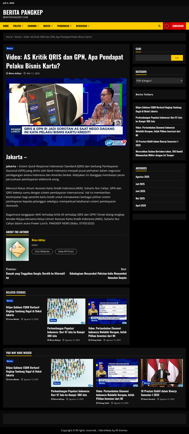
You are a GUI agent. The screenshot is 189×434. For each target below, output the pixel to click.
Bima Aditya (15, 73)
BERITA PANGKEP (23, 12)
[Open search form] (159, 26)
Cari (138, 49)
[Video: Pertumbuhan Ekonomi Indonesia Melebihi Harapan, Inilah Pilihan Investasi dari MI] (107, 311)
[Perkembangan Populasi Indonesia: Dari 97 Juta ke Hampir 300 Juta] (66, 311)
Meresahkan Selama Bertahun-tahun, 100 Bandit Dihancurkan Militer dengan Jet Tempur (159, 153)
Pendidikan (63, 26)
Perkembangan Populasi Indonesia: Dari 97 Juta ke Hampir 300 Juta (66, 332)
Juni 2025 (140, 191)
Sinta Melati (13, 319)
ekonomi (32, 26)
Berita (46, 26)
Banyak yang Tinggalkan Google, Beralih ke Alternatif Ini (36, 273)
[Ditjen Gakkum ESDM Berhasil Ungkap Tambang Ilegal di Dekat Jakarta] (25, 301)
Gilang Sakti (96, 340)
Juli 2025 (140, 184)
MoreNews (105, 430)
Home (6, 26)
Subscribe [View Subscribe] (173, 26)
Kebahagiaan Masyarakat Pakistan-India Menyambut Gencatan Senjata (96, 273)
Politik (17, 26)
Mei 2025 (140, 198)
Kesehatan (81, 26)
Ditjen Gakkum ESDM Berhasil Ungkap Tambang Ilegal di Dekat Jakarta (24, 311)
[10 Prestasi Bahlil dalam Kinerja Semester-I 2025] (162, 373)
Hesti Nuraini (149, 399)
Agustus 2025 (142, 176)
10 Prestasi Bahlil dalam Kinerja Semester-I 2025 (159, 393)
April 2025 (141, 205)
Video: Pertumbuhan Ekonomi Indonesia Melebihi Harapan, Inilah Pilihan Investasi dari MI (107, 332)
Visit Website (42, 251)
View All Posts (66, 251)
